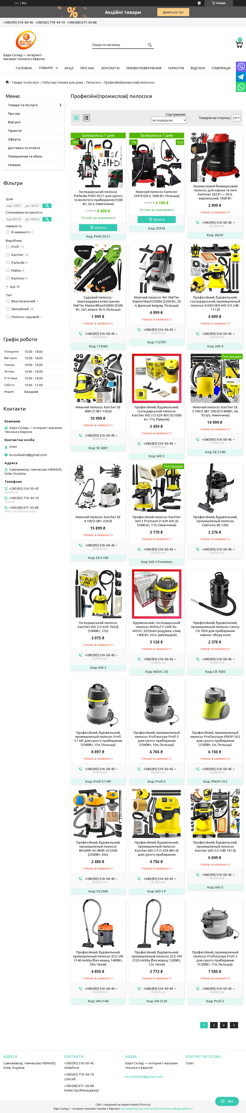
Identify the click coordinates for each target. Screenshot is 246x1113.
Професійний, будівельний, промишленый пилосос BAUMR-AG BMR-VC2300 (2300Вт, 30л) (98, 848)
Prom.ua (145, 1104)
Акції (68, 68)
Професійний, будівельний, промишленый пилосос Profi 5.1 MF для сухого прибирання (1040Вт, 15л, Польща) (98, 739)
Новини (14, 165)
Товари (46, 68)
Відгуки (198, 68)
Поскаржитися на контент (138, 1108)
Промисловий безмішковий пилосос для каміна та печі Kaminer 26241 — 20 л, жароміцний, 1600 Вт (215, 192)
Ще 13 (15, 286)
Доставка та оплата (24, 148)
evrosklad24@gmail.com (28, 455)
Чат (227, 1101)
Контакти (110, 68)
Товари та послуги (25, 82)
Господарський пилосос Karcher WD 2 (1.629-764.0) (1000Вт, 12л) (98, 627)
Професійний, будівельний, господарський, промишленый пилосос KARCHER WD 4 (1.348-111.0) (215, 303)
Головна (24, 68)
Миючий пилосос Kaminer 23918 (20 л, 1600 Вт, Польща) (157, 194)
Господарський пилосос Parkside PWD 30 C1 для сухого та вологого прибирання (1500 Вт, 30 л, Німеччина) (98, 198)
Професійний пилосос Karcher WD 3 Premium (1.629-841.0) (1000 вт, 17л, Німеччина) (156, 521)
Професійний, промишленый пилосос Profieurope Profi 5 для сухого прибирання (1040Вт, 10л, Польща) (156, 739)
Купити (100, 228)
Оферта (14, 139)
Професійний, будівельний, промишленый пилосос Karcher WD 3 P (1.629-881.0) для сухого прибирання (156, 848)
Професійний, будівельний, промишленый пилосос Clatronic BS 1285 (215, 521)
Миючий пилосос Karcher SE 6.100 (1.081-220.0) (98, 519)
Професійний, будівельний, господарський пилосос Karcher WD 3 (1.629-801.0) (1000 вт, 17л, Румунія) (156, 413)
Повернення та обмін (25, 156)
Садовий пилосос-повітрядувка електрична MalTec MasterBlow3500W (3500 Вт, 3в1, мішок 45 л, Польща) (98, 303)
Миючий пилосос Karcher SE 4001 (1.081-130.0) (98, 409)
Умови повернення (143, 68)
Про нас (87, 68)
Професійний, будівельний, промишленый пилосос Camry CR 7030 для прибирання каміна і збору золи (215, 629)
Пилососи (93, 82)
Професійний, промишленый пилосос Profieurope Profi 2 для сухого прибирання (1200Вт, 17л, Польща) (215, 958)
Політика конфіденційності (175, 1108)
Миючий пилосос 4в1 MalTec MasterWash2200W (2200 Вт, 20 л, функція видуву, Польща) (157, 301)
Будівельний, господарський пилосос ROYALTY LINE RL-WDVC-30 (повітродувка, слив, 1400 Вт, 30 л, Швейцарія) (156, 629)
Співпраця (221, 68)
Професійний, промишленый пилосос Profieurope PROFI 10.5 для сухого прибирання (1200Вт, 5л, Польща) (215, 739)
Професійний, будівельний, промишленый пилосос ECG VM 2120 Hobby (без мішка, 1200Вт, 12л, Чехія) (157, 958)
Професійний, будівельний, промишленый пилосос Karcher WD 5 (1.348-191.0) (215, 846)
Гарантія (176, 68)
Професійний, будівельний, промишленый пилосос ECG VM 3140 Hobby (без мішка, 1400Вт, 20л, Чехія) (98, 958)
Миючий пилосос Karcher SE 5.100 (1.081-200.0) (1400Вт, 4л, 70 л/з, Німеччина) (215, 411)
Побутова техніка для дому (62, 82)
